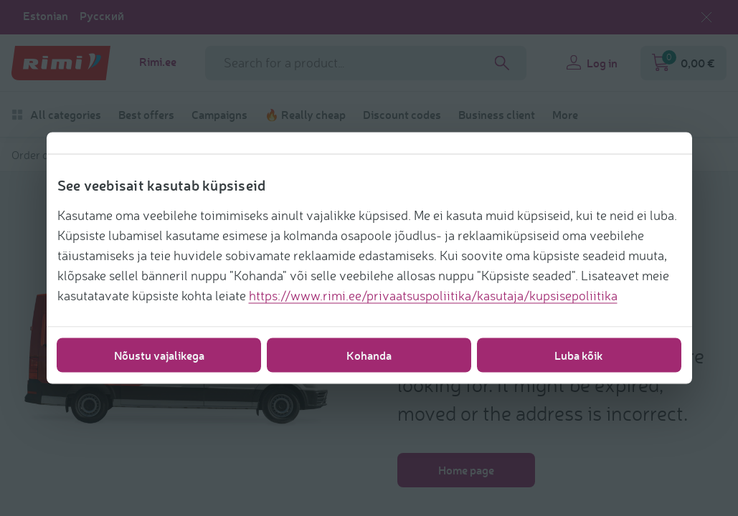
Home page (466, 469)
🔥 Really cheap (305, 115)
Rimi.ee (157, 61)
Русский (102, 16)
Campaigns (219, 115)
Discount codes (402, 115)
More (565, 115)
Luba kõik (578, 355)
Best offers (146, 115)
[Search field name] (365, 63)
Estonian (45, 16)
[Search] (502, 63)
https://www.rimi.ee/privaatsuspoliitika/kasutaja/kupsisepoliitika (433, 295)
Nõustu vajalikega (159, 355)
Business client (496, 115)
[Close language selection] (706, 17)
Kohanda (369, 355)
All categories (56, 115)
